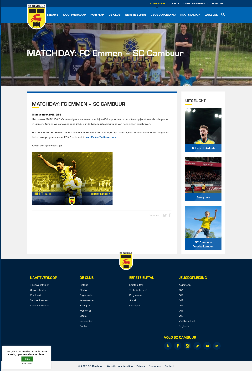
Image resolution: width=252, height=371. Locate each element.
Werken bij (86, 310)
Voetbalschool (187, 321)
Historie (84, 285)
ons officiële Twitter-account (101, 137)
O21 (181, 290)
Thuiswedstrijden (39, 285)
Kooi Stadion (190, 15)
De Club (114, 15)
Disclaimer (155, 366)
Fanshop (97, 15)
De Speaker (86, 321)
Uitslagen (134, 305)
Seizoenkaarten (39, 300)
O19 (181, 295)
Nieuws (52, 15)
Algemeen (185, 285)
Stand (132, 300)
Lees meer (27, 363)
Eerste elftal (135, 15)
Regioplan (184, 326)
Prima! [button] (27, 359)
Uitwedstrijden (38, 290)
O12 (181, 316)
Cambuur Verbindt (196, 3)
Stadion (84, 290)
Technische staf (138, 290)
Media (83, 316)
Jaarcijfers (85, 305)
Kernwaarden (87, 300)
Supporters (157, 3)
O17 (181, 300)
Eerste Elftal (141, 277)
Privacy (140, 366)
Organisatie (86, 295)
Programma (135, 295)
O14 (181, 310)
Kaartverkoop (74, 15)
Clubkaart (35, 295)
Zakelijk (174, 3)
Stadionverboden (39, 305)
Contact (84, 326)
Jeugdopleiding (163, 15)
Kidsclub (217, 3)
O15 (181, 305)
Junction (128, 366)
